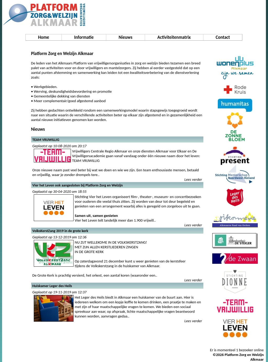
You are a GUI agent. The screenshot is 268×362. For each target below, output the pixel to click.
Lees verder (193, 179)
